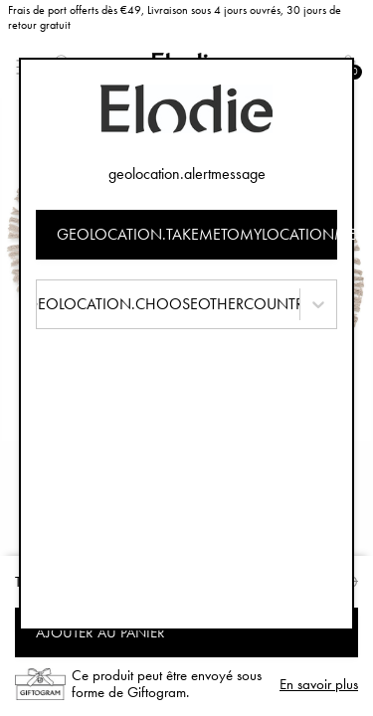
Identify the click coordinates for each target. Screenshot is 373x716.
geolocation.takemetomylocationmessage (197, 234)
